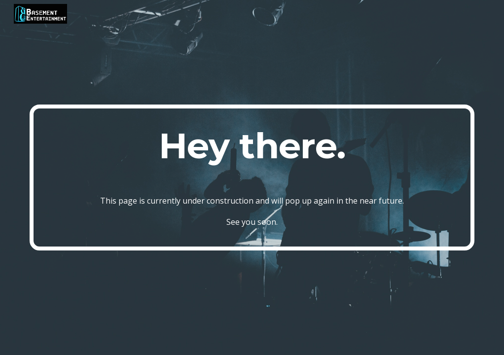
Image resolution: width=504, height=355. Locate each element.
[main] (252, 178)
